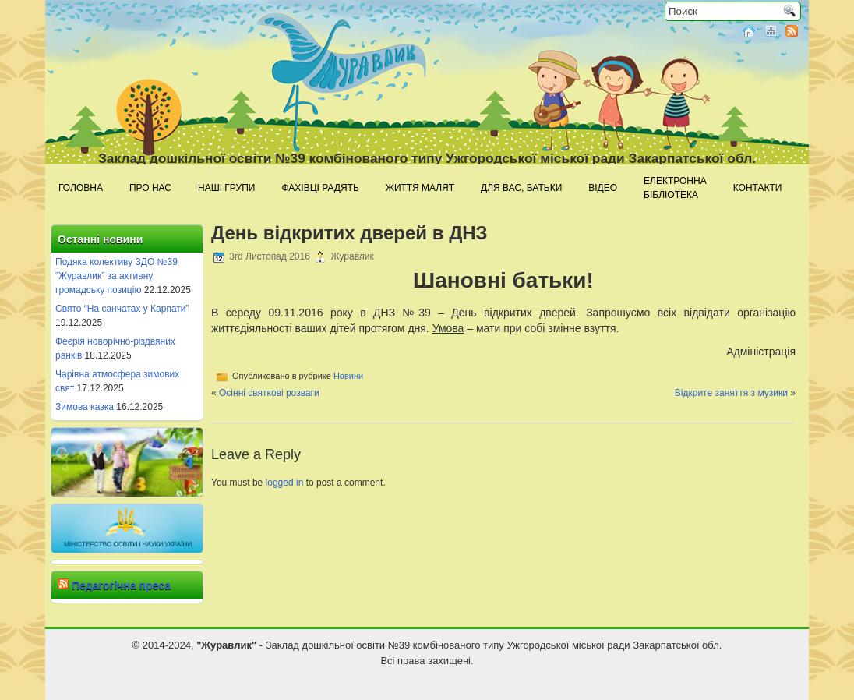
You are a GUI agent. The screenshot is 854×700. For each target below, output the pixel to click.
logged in (285, 482)
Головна (80, 187)
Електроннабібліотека (675, 187)
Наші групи (226, 187)
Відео (602, 187)
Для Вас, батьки (521, 187)
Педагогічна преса (121, 585)
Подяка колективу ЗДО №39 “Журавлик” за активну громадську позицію (116, 275)
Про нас (150, 187)
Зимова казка (84, 406)
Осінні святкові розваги (269, 392)
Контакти (757, 187)
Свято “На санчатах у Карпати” (122, 308)
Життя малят (420, 187)
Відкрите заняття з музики (731, 392)
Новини (348, 375)
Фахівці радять (319, 187)
